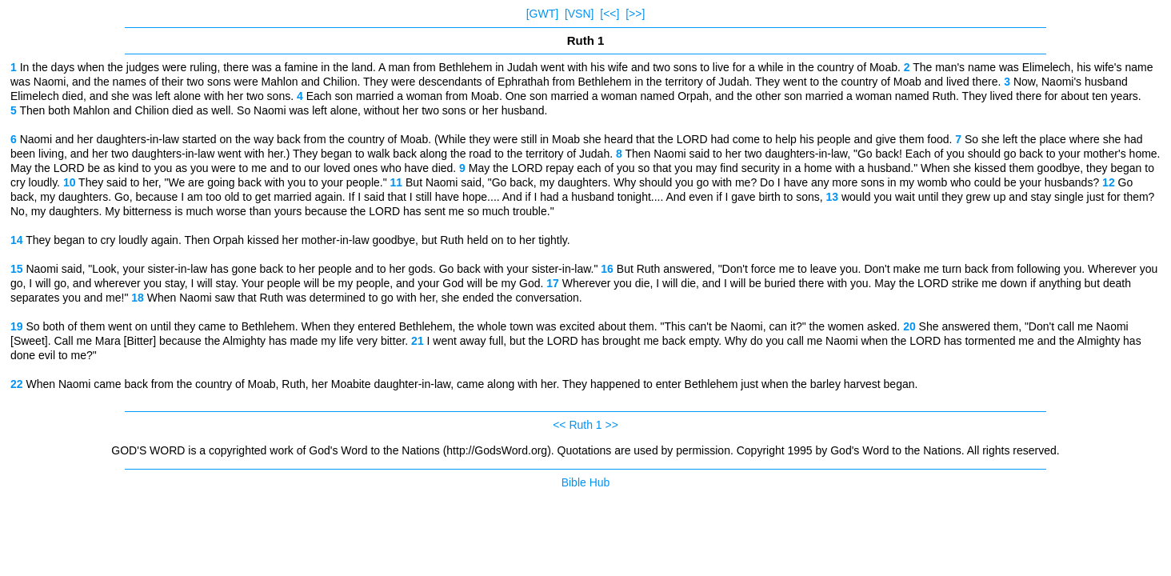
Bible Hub (586, 482)
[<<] (609, 13)
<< (559, 424)
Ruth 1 (585, 424)
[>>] (635, 13)
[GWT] (542, 13)
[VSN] (579, 13)
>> (611, 424)
